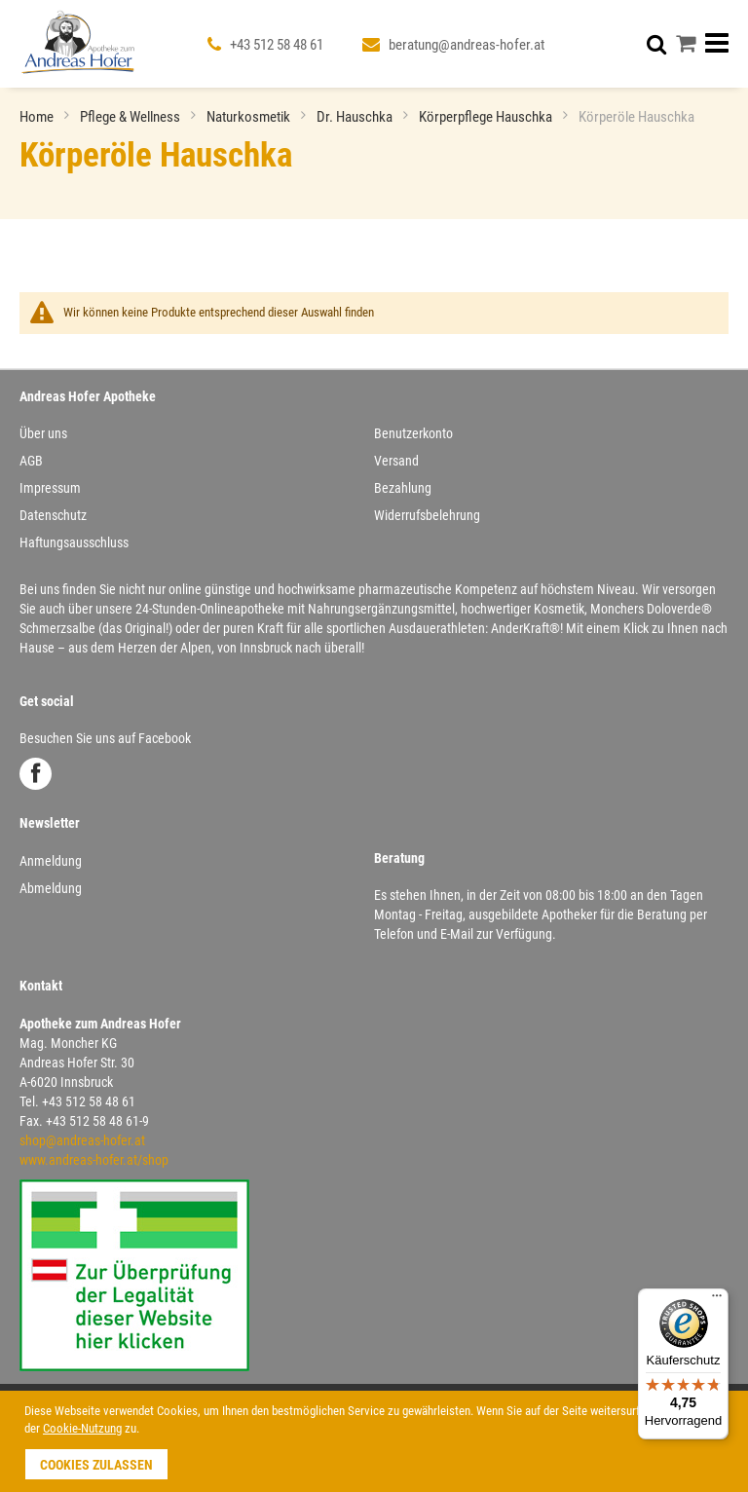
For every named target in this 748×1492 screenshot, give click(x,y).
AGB (31, 460)
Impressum (50, 488)
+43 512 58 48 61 (276, 45)
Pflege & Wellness (131, 117)
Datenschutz (53, 515)
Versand (396, 460)
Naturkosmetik (249, 117)
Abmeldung (50, 888)
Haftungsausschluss (74, 542)
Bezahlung (402, 488)
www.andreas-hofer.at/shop (93, 1160)
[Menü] (717, 1300)
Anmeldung (50, 861)
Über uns (43, 433)
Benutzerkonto (413, 433)
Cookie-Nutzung (82, 1428)
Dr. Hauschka (356, 117)
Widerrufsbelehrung (427, 515)
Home (37, 117)
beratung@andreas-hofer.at (466, 45)
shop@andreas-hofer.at (82, 1140)
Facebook (35, 774)
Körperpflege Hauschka (487, 117)
